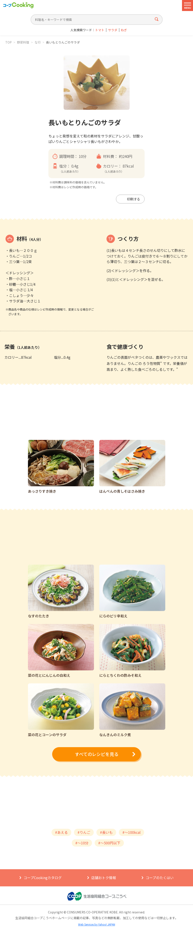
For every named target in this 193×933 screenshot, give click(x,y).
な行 (38, 42)
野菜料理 (23, 42)
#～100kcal (131, 832)
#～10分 (81, 842)
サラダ (112, 30)
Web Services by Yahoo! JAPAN (96, 924)
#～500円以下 (109, 842)
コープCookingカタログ (43, 877)
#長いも (106, 832)
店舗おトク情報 (103, 877)
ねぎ (124, 30)
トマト (99, 30)
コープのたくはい (160, 877)
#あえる (61, 832)
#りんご (83, 832)
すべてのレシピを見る (96, 754)
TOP (8, 42)
